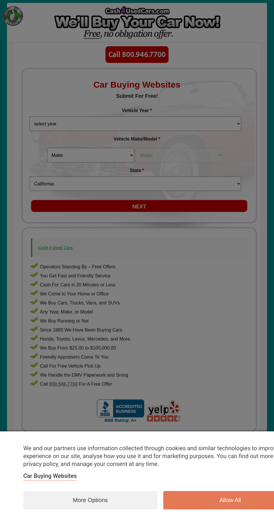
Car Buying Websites (50, 475)
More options (90, 500)
